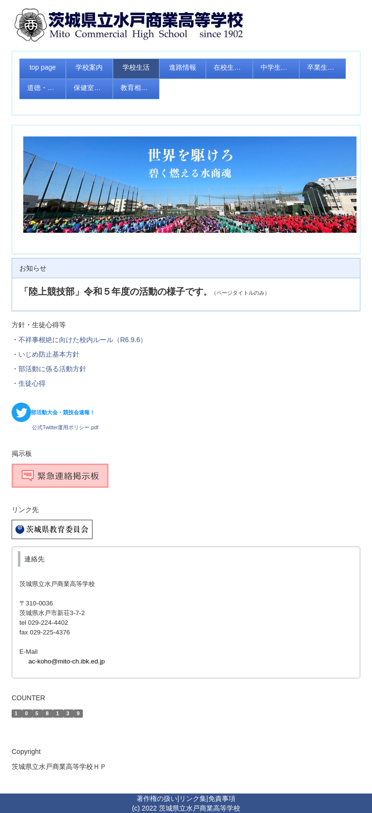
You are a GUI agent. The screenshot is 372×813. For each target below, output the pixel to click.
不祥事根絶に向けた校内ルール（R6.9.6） (82, 340)
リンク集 (192, 798)
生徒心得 (32, 383)
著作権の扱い (157, 798)
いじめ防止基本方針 (48, 354)
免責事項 (221, 798)
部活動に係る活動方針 (52, 369)
